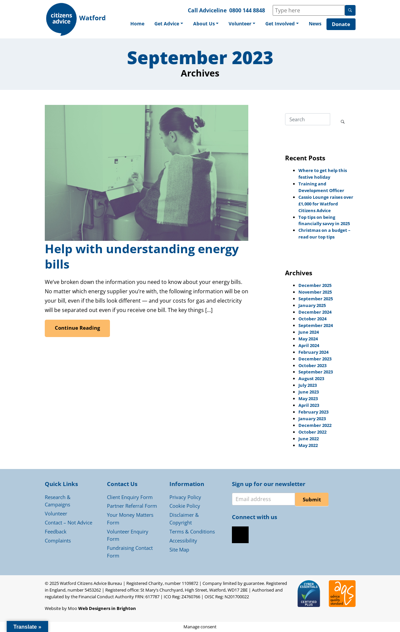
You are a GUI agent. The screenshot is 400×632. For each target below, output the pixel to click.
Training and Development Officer (321, 187)
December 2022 (314, 425)
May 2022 (308, 445)
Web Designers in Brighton (107, 608)
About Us (204, 23)
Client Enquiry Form (130, 497)
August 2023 (311, 378)
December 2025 (314, 285)
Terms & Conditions (192, 531)
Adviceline (213, 10)
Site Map (179, 549)
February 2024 (313, 352)
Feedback (55, 531)
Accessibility (183, 540)
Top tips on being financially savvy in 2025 (324, 220)
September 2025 (315, 299)
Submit (312, 499)
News (315, 23)
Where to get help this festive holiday (322, 173)
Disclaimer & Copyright (184, 518)
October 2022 (312, 432)
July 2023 (307, 385)
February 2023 (313, 412)
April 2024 (308, 345)
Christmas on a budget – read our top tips (324, 233)
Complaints (58, 540)
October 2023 (312, 365)
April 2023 (308, 405)
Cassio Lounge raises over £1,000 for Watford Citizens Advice (325, 203)
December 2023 (314, 359)
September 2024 (315, 325)
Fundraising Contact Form (130, 551)
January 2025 (312, 305)
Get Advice (166, 23)
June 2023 (308, 392)
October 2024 (312, 319)
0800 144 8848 (247, 10)
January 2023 (312, 419)
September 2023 (315, 372)
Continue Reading (77, 327)
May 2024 (308, 339)
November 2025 (315, 292)
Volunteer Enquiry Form (127, 535)
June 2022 (308, 439)
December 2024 (314, 312)
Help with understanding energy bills (142, 256)
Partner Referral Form (132, 505)
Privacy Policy (185, 497)
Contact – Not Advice (68, 522)
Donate (341, 24)
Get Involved (280, 23)
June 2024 (308, 332)
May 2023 (308, 399)
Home (137, 23)
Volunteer (240, 23)
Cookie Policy (184, 505)
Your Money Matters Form (130, 518)
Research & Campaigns (58, 501)
